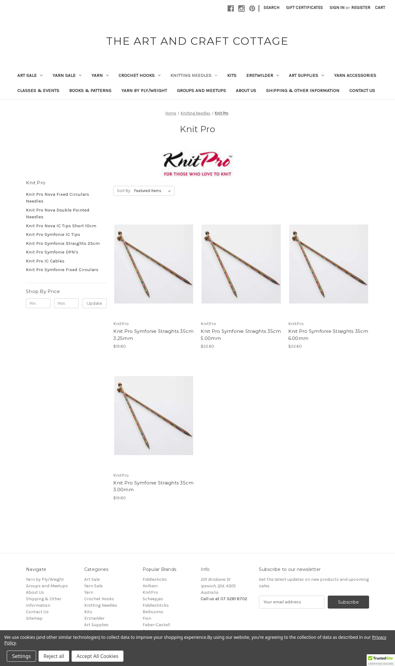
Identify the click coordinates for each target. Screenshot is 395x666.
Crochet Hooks (139, 75)
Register (360, 7)
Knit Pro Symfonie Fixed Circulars (62, 269)
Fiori (147, 618)
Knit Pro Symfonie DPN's (52, 252)
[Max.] (66, 303)
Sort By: (124, 190)
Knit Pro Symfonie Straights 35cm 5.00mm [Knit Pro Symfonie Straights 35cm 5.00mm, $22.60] (241, 334)
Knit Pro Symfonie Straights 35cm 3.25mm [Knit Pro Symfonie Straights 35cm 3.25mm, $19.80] (153, 334)
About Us (246, 90)
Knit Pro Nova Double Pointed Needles (57, 213)
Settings (21, 656)
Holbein (150, 586)
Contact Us (362, 90)
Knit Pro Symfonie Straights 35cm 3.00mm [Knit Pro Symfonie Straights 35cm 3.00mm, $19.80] (153, 486)
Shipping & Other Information (302, 90)
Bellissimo (153, 611)
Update (94, 303)
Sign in (337, 7)
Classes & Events (38, 90)
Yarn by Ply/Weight (144, 90)
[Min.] (38, 303)
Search (271, 7)
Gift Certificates (304, 7)
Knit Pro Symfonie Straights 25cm (63, 243)
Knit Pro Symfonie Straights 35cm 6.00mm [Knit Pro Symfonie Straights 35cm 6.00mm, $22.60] (328, 334)
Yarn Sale (66, 75)
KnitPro (150, 592)
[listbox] (153, 190)
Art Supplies (306, 75)
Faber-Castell (156, 624)
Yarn (100, 75)
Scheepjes (153, 598)
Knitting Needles (193, 75)
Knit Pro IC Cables (45, 261)
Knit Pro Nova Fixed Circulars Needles (57, 197)
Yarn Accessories (355, 75)
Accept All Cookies (97, 656)
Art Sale (30, 75)
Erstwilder (262, 75)
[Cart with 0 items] (380, 7)
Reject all (54, 656)
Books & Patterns (90, 90)
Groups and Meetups (201, 90)
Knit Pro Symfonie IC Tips (53, 234)
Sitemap (34, 618)
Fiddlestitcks (156, 605)
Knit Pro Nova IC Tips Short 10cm (61, 225)
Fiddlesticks (155, 579)
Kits (231, 75)
